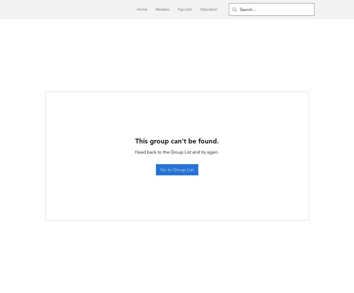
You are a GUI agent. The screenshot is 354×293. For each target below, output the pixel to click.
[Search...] (271, 9)
